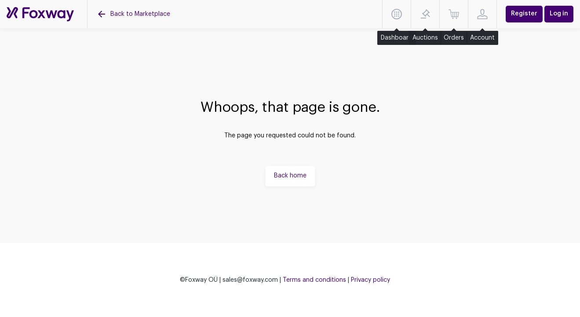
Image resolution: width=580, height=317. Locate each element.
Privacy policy (370, 280)
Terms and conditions (314, 280)
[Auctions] (40, 14)
